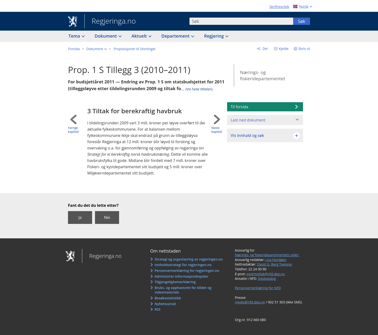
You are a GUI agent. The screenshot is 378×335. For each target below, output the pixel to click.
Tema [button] (74, 36)
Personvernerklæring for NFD (258, 288)
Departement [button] (176, 36)
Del (265, 48)
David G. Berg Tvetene (275, 264)
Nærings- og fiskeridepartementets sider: (267, 255)
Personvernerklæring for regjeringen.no (187, 270)
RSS (157, 309)
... (197, 89)
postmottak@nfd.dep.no (265, 274)
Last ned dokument (248, 120)
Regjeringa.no (110, 21)
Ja (79, 217)
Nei (107, 217)
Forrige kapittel (73, 130)
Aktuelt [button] (140, 36)
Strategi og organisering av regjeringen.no (189, 259)
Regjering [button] (214, 36)
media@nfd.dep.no (250, 302)
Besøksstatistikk (168, 298)
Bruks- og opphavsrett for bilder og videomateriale (183, 290)
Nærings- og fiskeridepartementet (262, 75)
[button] (97, 49)
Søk (301, 21)
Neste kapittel (216, 130)
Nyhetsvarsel (165, 304)
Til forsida (239, 106)
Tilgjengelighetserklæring (175, 282)
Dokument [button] (106, 36)
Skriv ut (304, 48)
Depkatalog (267, 278)
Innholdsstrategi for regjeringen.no (183, 264)
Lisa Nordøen (275, 259)
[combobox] (241, 21)
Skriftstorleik (279, 6)
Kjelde (283, 48)
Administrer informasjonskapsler (181, 276)
